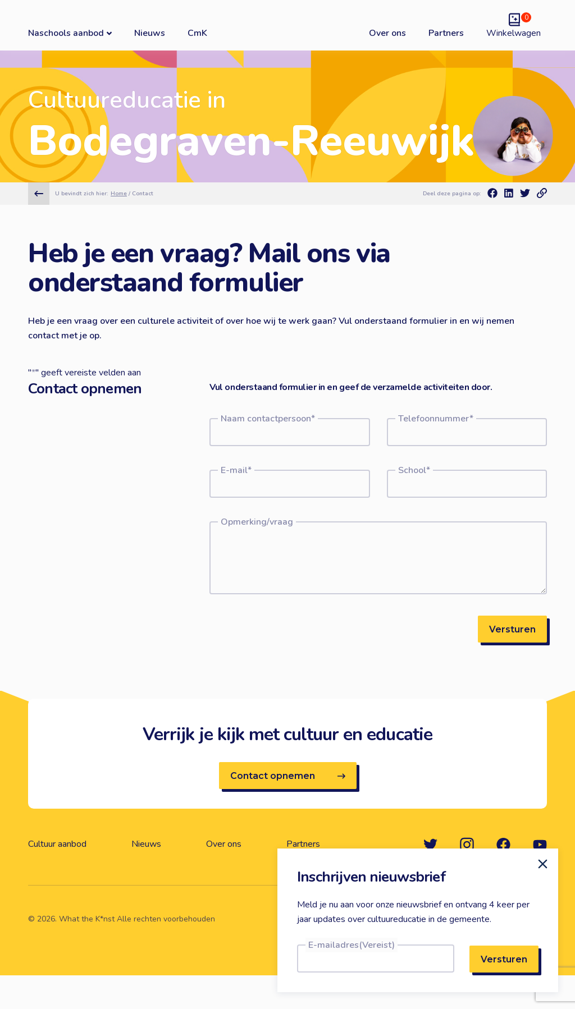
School (414, 470)
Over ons (387, 33)
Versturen (512, 629)
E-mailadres (351, 945)
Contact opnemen (287, 775)
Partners (446, 33)
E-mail (236, 470)
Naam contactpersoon (268, 418)
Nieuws (149, 33)
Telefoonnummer (435, 418)
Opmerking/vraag (257, 522)
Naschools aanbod (70, 32)
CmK (197, 33)
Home (119, 194)
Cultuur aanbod (57, 844)
